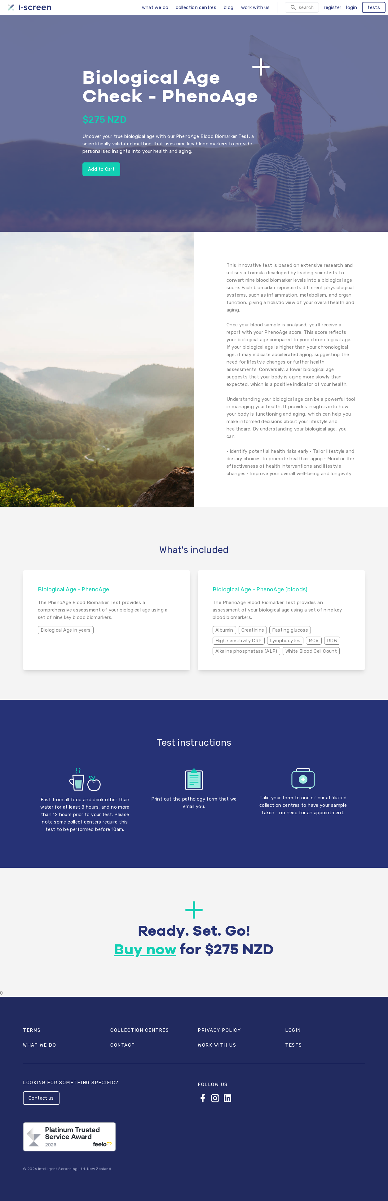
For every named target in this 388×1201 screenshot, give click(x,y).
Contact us (41, 1098)
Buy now (145, 950)
